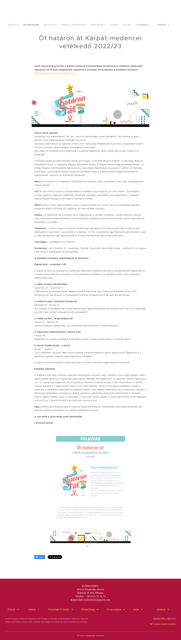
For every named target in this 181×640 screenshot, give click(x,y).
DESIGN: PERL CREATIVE (164, 618)
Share (40, 557)
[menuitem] (13, 24)
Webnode (90, 635)
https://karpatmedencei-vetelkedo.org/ (55, 73)
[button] (164, 24)
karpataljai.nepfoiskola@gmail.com (90, 599)
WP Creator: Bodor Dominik (163, 624)
